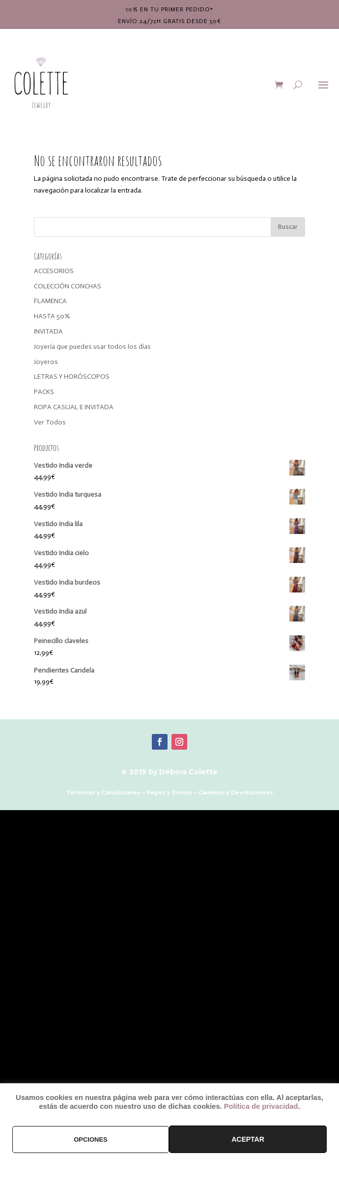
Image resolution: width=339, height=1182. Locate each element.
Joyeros (46, 362)
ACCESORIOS (54, 271)
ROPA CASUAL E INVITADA (73, 407)
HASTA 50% (52, 316)
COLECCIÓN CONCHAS (67, 286)
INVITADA (48, 331)
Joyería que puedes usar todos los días (92, 346)
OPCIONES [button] (91, 1139)
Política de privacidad (261, 1106)
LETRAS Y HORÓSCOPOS (72, 376)
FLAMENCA (50, 301)
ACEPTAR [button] (247, 1139)
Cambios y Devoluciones (235, 792)
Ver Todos (50, 422)
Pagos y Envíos (169, 792)
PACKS (44, 392)
